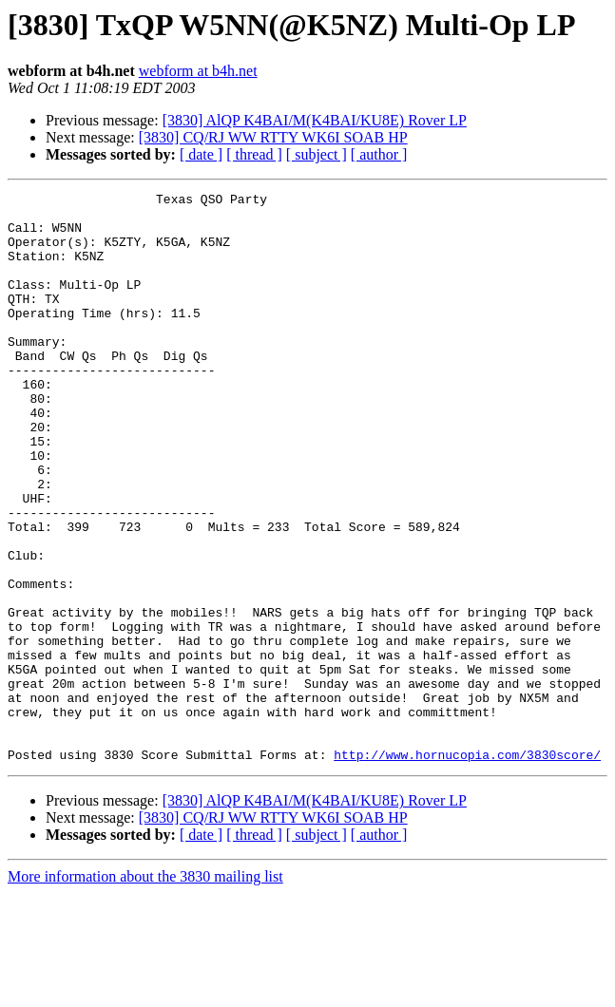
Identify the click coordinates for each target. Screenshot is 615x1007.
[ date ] (201, 154)
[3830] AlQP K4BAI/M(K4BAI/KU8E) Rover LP (315, 120)
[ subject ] (316, 154)
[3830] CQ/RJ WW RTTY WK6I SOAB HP (273, 137)
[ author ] (379, 154)
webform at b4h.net (198, 71)
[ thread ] (254, 154)
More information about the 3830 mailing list (145, 990)
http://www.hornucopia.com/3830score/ (467, 868)
